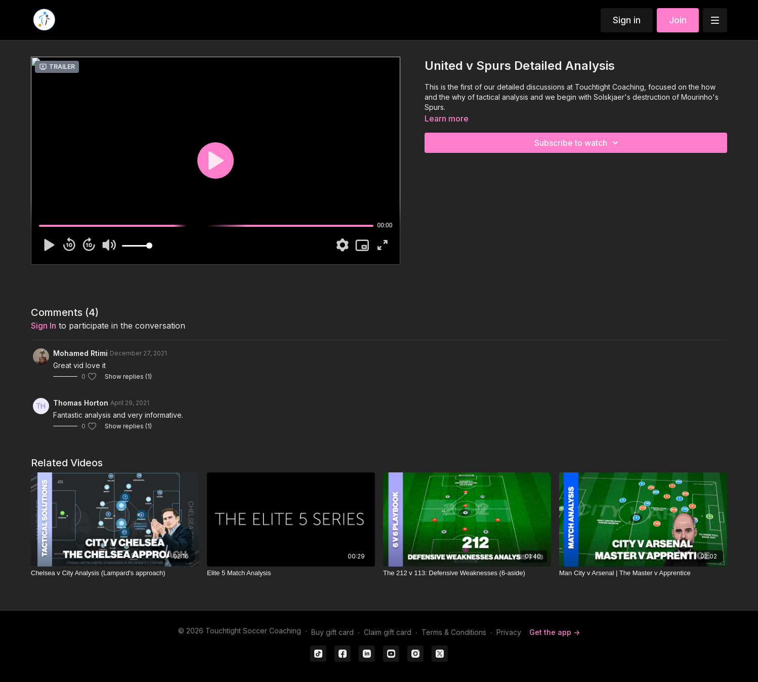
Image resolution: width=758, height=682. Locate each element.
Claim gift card (387, 632)
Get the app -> (554, 632)
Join (678, 20)
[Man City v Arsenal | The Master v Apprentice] (643, 573)
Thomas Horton (80, 402)
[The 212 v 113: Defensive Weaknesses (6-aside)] (467, 573)
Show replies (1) (128, 376)
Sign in (627, 20)
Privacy (508, 632)
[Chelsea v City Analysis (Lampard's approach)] (115, 573)
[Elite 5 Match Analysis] (291, 573)
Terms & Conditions (454, 632)
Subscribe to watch (577, 143)
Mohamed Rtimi (80, 353)
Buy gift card (332, 632)
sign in (43, 325)
